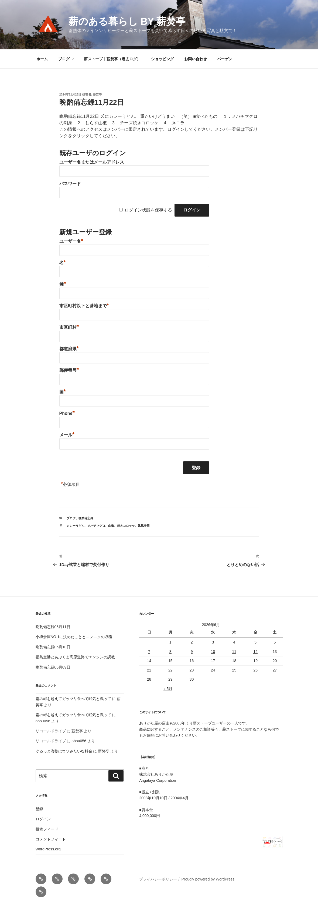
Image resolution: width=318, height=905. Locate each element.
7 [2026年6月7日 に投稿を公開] (149, 651)
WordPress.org (48, 849)
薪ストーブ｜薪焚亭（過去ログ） (112, 59)
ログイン (43, 819)
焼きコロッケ (126, 525)
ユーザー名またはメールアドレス (91, 162)
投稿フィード (47, 829)
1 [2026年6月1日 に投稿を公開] (170, 642)
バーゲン (224, 59)
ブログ (66, 59)
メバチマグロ (96, 525)
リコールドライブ (51, 731)
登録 (39, 809)
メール (67, 435)
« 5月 (167, 689)
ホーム (42, 59)
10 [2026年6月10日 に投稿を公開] (213, 651)
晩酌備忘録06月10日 (53, 647)
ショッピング (162, 59)
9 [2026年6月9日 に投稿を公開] (192, 651)
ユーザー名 (71, 241)
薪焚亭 (97, 94)
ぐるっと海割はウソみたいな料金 (64, 751)
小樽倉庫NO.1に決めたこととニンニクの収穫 (74, 637)
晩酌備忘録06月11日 (53, 627)
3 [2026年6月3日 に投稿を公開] (213, 642)
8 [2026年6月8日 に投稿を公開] (170, 651)
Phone (67, 413)
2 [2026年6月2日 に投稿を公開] (192, 642)
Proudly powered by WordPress (207, 879)
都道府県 (69, 349)
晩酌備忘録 (85, 518)
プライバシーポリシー (158, 879)
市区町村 (69, 327)
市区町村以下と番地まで (84, 305)
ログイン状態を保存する (148, 210)
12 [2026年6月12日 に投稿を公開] (255, 651)
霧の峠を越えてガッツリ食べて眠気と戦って (73, 699)
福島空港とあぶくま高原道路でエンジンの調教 (75, 657)
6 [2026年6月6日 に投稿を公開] (275, 642)
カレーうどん (75, 525)
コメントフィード (51, 839)
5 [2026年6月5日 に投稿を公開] (255, 642)
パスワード (70, 183)
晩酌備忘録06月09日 (53, 667)
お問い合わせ (195, 59)
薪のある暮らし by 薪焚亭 (127, 21)
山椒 (111, 525)
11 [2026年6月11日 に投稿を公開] (234, 651)
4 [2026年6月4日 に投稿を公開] (234, 642)
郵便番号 (69, 370)
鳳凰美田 (144, 525)
